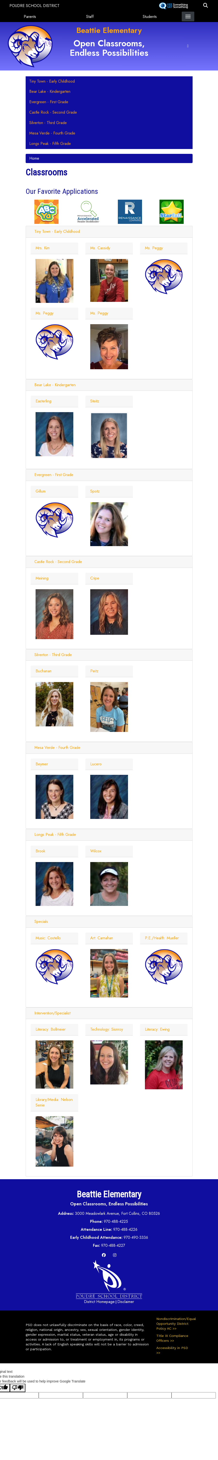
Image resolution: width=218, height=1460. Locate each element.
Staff (90, 16)
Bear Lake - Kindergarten (54, 385)
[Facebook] (104, 1255)
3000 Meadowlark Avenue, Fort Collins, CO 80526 (117, 1213)
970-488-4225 (116, 1221)
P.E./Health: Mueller (162, 938)
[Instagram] (114, 1255)
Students (150, 16)
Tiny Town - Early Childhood (57, 231)
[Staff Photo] (54, 280)
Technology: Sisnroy (106, 1029)
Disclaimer (125, 1301)
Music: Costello (48, 938)
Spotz (95, 491)
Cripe (94, 578)
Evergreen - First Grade (53, 475)
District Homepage (99, 1301)
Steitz (94, 401)
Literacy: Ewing (157, 1029)
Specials (41, 921)
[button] (205, 5)
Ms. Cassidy (100, 248)
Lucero (96, 764)
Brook (40, 851)
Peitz (94, 671)
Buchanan (44, 671)
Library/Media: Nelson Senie (54, 1102)
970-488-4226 (125, 1229)
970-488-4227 (113, 1245)
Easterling (43, 401)
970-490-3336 (136, 1237)
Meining (42, 578)
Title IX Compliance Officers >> (172, 1338)
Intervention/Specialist (52, 1013)
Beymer (42, 764)
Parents (30, 16)
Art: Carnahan (101, 938)
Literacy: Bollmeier (51, 1029)
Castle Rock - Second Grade (58, 562)
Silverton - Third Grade (53, 655)
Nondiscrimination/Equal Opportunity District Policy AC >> (174, 1323)
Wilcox (95, 851)
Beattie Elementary (109, 30)
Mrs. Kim (43, 248)
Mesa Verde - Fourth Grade (57, 747)
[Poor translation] (17, 1388)
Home (34, 158)
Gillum (40, 491)
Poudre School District (34, 5)
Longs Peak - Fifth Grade (55, 834)
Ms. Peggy (154, 248)
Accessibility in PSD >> (172, 1350)
